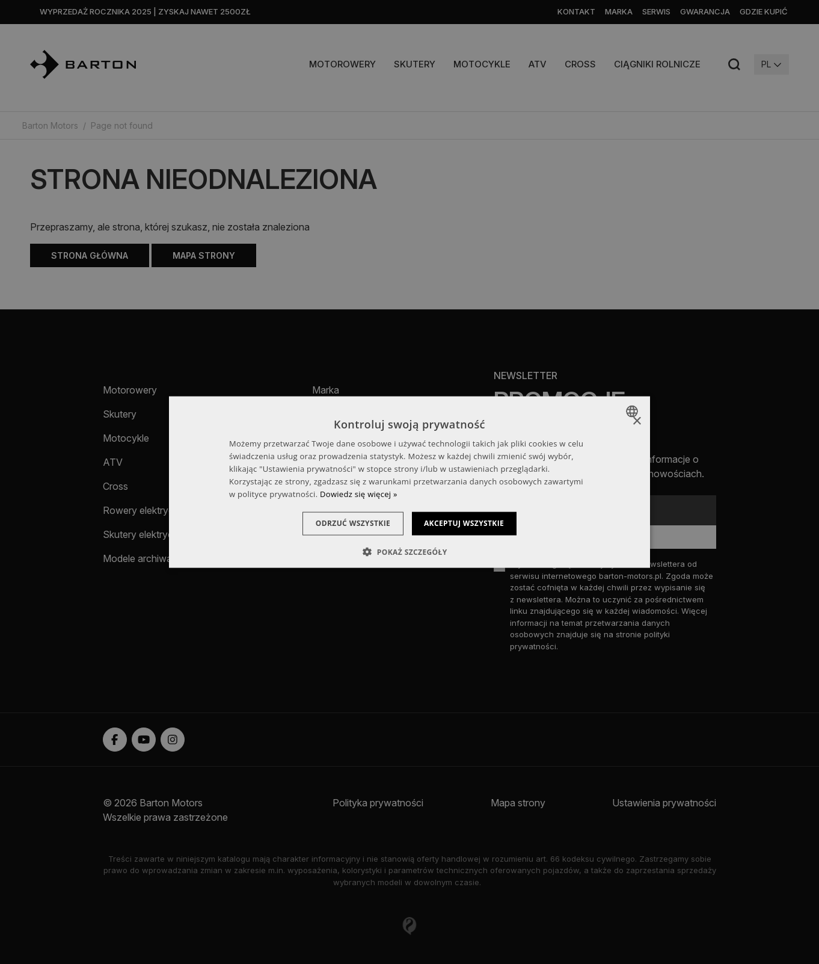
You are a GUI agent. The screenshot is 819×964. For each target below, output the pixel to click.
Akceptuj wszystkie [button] (470, 523)
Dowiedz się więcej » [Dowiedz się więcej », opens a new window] (358, 493)
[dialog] (409, 482)
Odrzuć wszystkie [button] (347, 523)
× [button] (636, 421)
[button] (409, 551)
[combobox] (633, 412)
